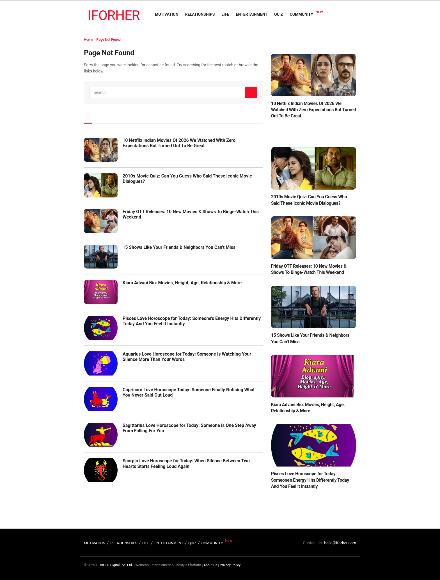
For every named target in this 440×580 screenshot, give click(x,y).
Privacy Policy (230, 565)
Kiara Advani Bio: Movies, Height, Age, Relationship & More (182, 282)
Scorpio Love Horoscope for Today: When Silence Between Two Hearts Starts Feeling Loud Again (186, 463)
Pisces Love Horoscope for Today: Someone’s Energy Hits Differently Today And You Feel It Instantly (310, 480)
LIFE (225, 14)
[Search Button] (251, 92)
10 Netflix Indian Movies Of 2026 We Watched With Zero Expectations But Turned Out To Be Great (179, 143)
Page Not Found (109, 40)
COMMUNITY (301, 14)
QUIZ (278, 14)
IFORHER (114, 15)
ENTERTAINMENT (251, 14)
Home (88, 40)
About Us (210, 565)
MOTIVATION (166, 14)
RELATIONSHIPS (200, 14)
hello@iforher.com (340, 543)
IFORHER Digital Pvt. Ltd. (114, 565)
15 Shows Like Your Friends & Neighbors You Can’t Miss (179, 247)
